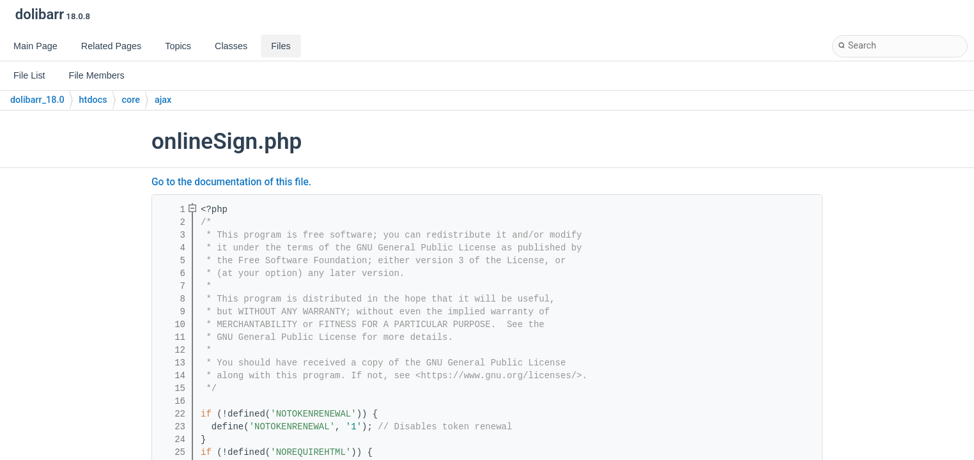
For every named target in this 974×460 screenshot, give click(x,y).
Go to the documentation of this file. (231, 182)
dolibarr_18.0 (37, 100)
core (131, 100)
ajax (163, 100)
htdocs (93, 100)
